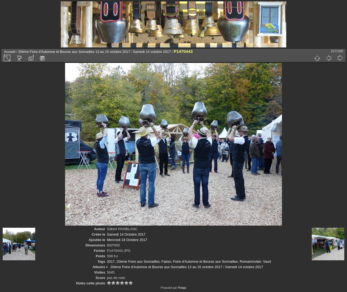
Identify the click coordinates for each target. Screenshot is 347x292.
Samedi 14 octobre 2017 (152, 52)
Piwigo (182, 287)
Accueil (9, 52)
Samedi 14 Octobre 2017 (126, 234)
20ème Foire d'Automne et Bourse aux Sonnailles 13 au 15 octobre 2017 (74, 52)
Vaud (267, 261)
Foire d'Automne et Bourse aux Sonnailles (205, 261)
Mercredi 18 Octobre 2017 (127, 240)
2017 (110, 261)
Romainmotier (250, 261)
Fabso (166, 261)
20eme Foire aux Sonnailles (138, 261)
